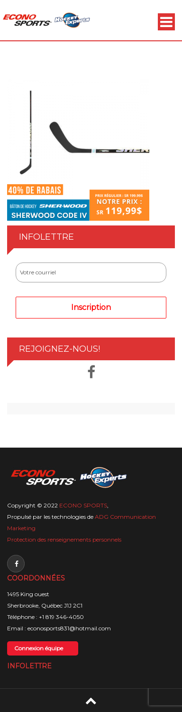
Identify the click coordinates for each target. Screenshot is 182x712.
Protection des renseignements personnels (64, 539)
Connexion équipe (38, 648)
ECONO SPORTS (83, 505)
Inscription (91, 307)
